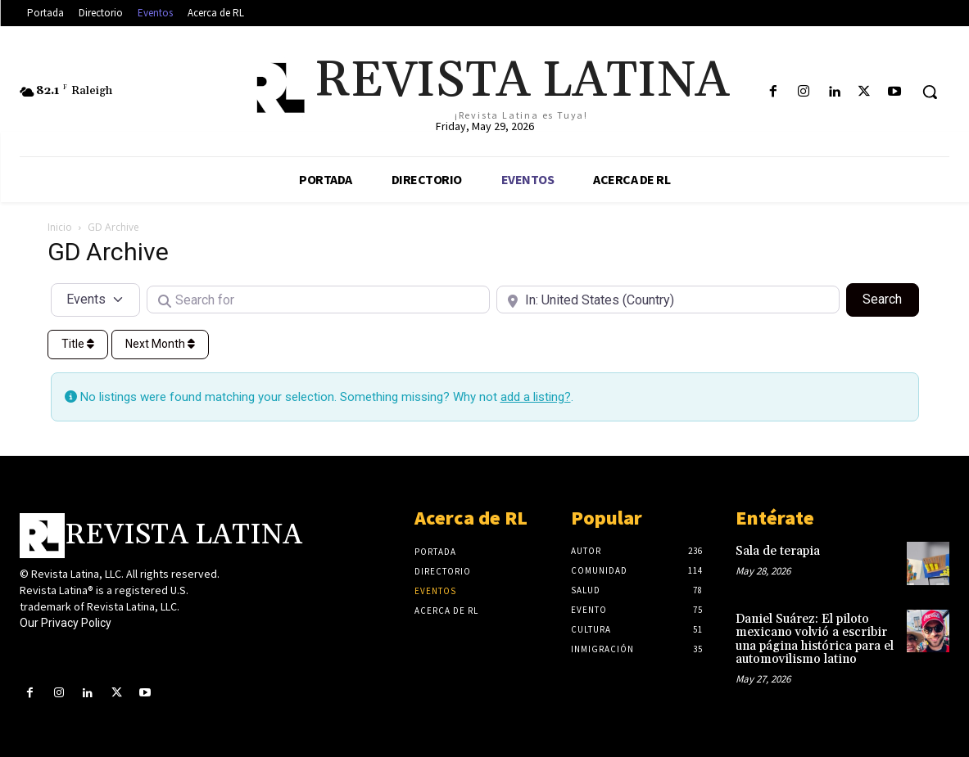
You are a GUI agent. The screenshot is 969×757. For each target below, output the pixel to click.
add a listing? (535, 397)
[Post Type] (96, 299)
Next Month (160, 343)
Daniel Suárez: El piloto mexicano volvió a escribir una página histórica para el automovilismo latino (815, 639)
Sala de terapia (778, 551)
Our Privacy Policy (65, 622)
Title (77, 343)
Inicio (60, 227)
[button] (929, 91)
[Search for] (318, 299)
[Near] (668, 299)
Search (890, 298)
